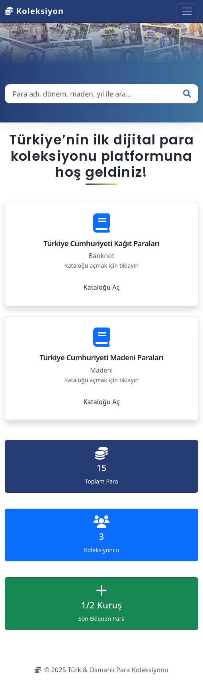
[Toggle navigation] (187, 11)
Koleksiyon (34, 11)
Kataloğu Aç (102, 287)
